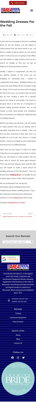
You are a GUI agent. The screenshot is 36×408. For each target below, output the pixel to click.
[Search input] (17, 242)
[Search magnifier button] (32, 242)
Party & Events (18, 322)
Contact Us (18, 343)
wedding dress (15, 175)
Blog (18, 339)
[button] (32, 10)
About (18, 335)
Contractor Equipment (18, 318)
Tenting (18, 313)
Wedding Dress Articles (16, 203)
